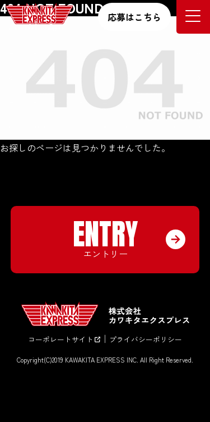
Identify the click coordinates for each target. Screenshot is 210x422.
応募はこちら (134, 17)
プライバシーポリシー (145, 339)
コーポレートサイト (64, 339)
